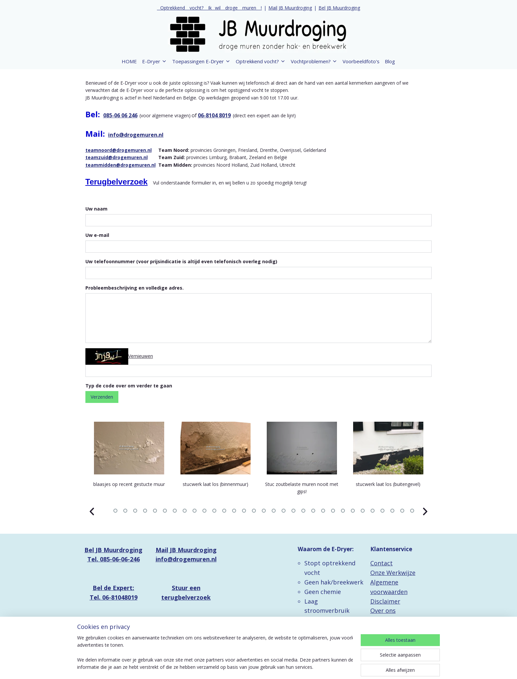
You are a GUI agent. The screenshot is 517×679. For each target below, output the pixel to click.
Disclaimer (385, 601)
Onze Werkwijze (392, 573)
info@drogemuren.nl (136, 134)
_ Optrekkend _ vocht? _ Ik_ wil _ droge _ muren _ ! (209, 8)
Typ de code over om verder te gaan (128, 385)
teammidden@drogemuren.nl (120, 165)
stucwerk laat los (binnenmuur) (215, 484)
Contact (381, 563)
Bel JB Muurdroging (339, 8)
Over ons (383, 610)
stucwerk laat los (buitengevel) (388, 484)
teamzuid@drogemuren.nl (116, 157)
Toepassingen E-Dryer (201, 61)
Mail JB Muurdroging (290, 8)
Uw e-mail (97, 235)
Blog (390, 61)
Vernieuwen (140, 356)
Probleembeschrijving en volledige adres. (134, 288)
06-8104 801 (213, 115)
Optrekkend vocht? (261, 61)
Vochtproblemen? (314, 61)
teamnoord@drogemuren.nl (118, 150)
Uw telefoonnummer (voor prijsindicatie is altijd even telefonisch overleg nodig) (181, 261)
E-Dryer (154, 61)
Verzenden (102, 397)
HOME (129, 61)
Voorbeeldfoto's (361, 61)
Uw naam (96, 209)
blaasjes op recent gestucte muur (129, 484)
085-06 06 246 (120, 115)
